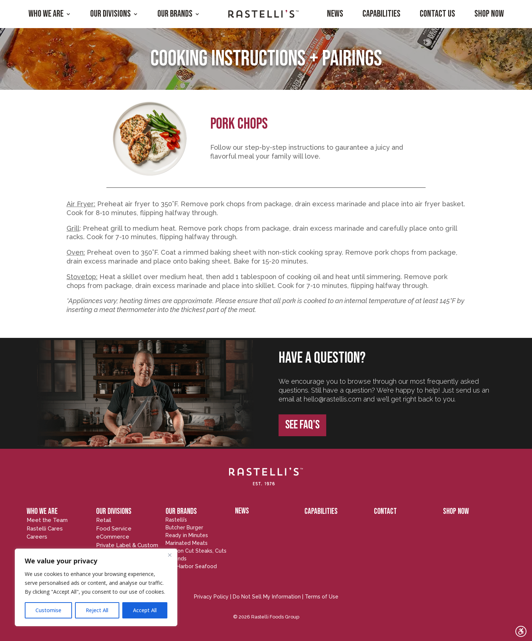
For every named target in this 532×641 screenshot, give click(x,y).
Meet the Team (47, 520)
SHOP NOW (456, 511)
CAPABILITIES (321, 511)
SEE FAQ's (302, 425)
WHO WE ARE (42, 511)
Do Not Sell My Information (267, 597)
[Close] (169, 554)
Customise (48, 610)
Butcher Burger (184, 527)
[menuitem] (263, 14)
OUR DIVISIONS (114, 511)
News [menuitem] (335, 14)
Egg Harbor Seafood (191, 566)
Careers (37, 536)
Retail (103, 520)
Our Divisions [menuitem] (110, 14)
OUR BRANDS (181, 511)
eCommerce (112, 536)
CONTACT (385, 511)
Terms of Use (321, 597)
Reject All (97, 610)
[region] (96, 587)
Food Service (114, 528)
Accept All (145, 610)
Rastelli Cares (45, 528)
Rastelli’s (176, 520)
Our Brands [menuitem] (174, 14)
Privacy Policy (211, 597)
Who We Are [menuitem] (46, 14)
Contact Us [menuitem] (437, 14)
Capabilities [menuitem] (381, 14)
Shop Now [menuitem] (489, 14)
